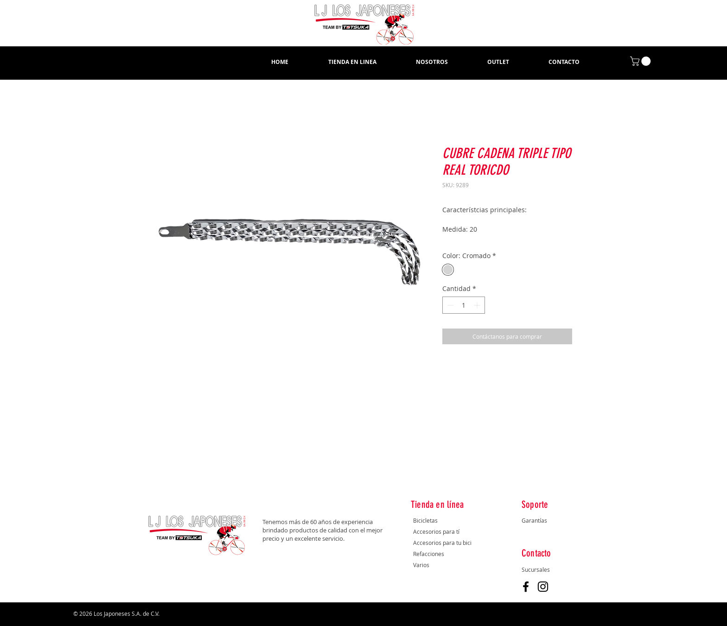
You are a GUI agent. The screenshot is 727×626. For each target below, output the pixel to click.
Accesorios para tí (436, 531)
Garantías (534, 520)
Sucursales (536, 569)
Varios (421, 565)
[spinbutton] (463, 305)
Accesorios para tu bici (442, 542)
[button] (352, 62)
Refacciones (428, 553)
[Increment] (478, 305)
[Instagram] (543, 587)
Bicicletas (426, 520)
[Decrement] (449, 305)
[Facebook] (526, 587)
